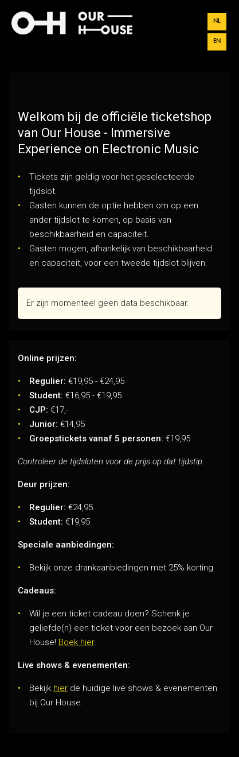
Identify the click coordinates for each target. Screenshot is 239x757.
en (217, 41)
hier (60, 688)
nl (216, 21)
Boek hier (76, 642)
